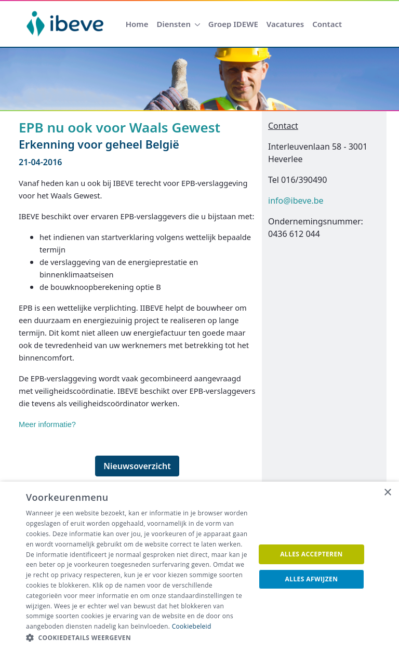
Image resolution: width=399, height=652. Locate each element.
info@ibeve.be (296, 200)
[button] (137, 638)
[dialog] (199, 567)
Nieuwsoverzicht (137, 466)
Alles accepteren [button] (311, 554)
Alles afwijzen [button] (311, 579)
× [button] (387, 493)
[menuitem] (137, 24)
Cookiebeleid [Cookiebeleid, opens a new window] (191, 626)
